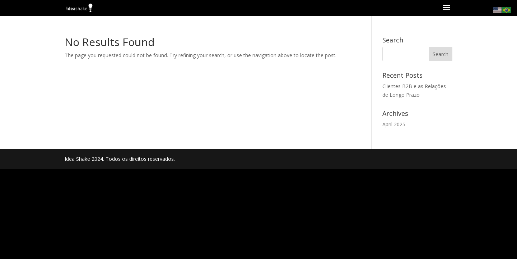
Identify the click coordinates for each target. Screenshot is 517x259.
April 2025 (393, 124)
